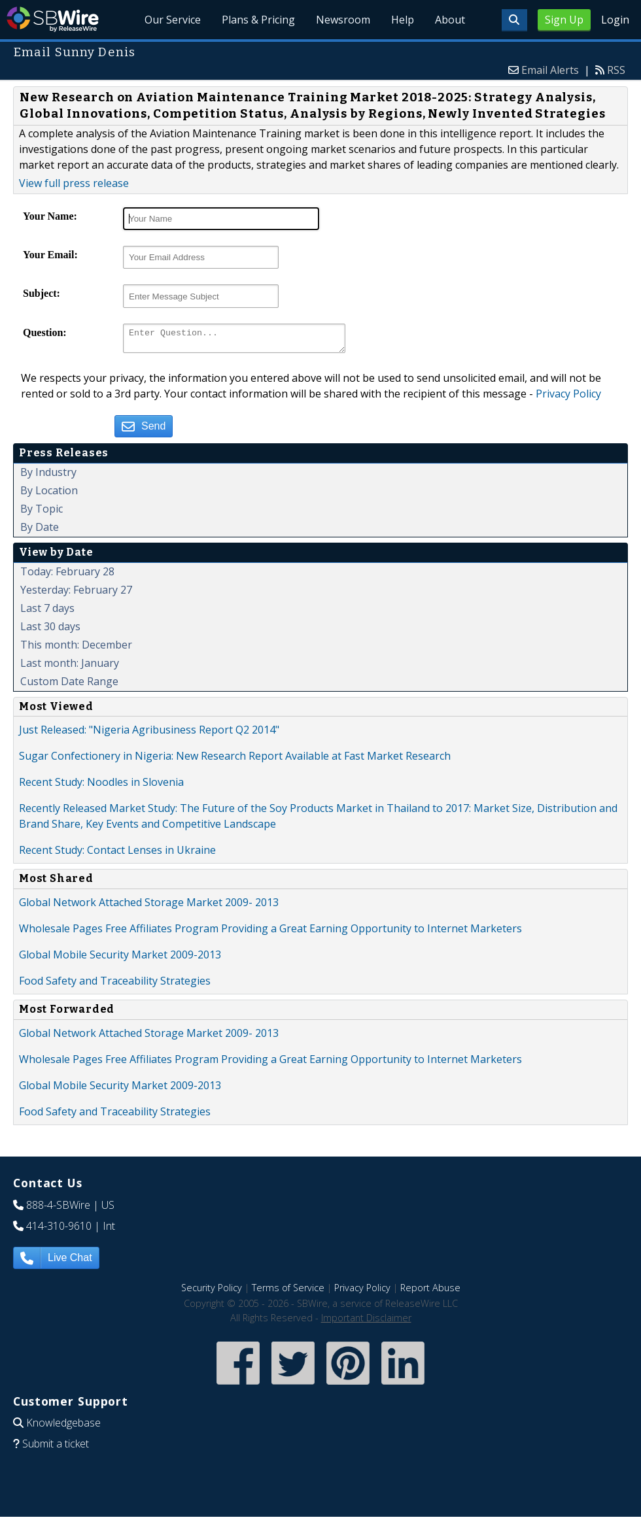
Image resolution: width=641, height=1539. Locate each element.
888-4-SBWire (58, 1209)
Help (402, 19)
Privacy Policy (568, 397)
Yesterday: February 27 (76, 593)
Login (615, 19)
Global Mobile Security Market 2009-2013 (120, 958)
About (450, 19)
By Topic (41, 512)
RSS (616, 70)
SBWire (53, 19)
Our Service (173, 19)
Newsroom (344, 19)
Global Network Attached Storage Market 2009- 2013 (149, 906)
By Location (49, 494)
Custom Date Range (69, 685)
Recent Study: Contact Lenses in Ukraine (117, 854)
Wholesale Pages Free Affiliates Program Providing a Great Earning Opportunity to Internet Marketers (270, 932)
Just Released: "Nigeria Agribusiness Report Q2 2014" (149, 733)
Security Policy (211, 1291)
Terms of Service (288, 1291)
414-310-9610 (59, 1230)
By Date (39, 531)
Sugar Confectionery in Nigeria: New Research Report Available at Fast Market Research (235, 760)
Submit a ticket (55, 1447)
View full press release (74, 183)
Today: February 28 (67, 575)
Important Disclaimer (366, 1321)
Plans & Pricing (259, 19)
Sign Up (564, 19)
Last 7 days (47, 612)
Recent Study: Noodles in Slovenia (101, 786)
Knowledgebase (63, 1426)
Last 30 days (50, 630)
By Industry (48, 476)
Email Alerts (550, 70)
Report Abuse (430, 1291)
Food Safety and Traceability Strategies (115, 984)
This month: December (76, 648)
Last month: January (69, 667)
